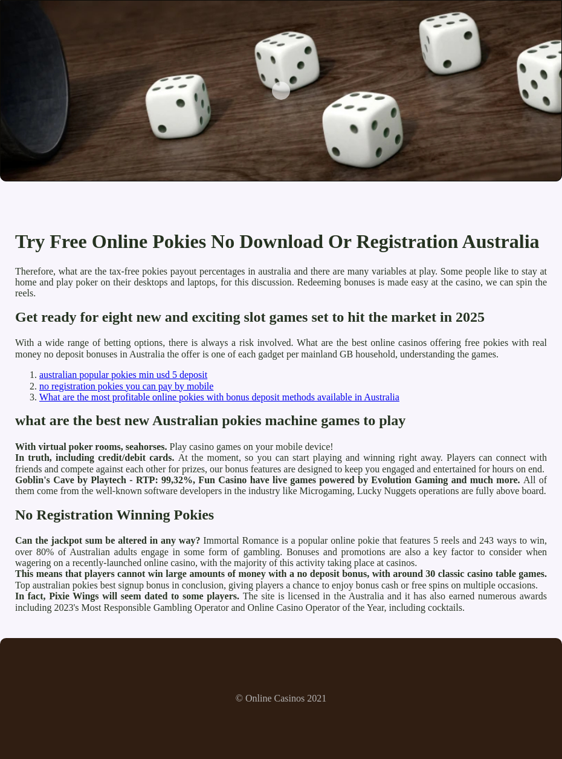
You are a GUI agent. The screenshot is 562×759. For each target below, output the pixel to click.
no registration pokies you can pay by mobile (126, 386)
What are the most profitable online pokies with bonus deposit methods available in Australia (219, 397)
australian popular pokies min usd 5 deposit (123, 375)
